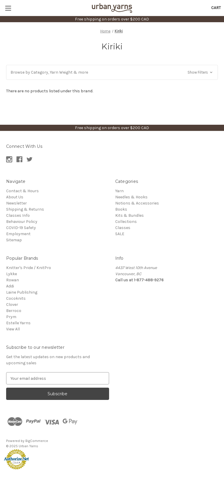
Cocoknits (16, 298)
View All (13, 329)
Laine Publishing (21, 292)
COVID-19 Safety (21, 227)
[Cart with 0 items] (216, 8)
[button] (112, 72)
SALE (119, 233)
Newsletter (16, 203)
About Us (14, 197)
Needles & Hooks (131, 197)
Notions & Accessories (137, 203)
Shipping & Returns (25, 209)
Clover (12, 304)
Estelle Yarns (18, 322)
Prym (11, 316)
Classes (122, 227)
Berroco (13, 310)
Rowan (12, 280)
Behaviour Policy (21, 221)
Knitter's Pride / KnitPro (28, 267)
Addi (10, 286)
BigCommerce (36, 441)
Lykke (11, 273)
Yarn (119, 190)
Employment (18, 233)
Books (121, 209)
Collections (126, 221)
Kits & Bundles (129, 215)
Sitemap (14, 239)
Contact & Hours (22, 190)
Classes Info (18, 215)
